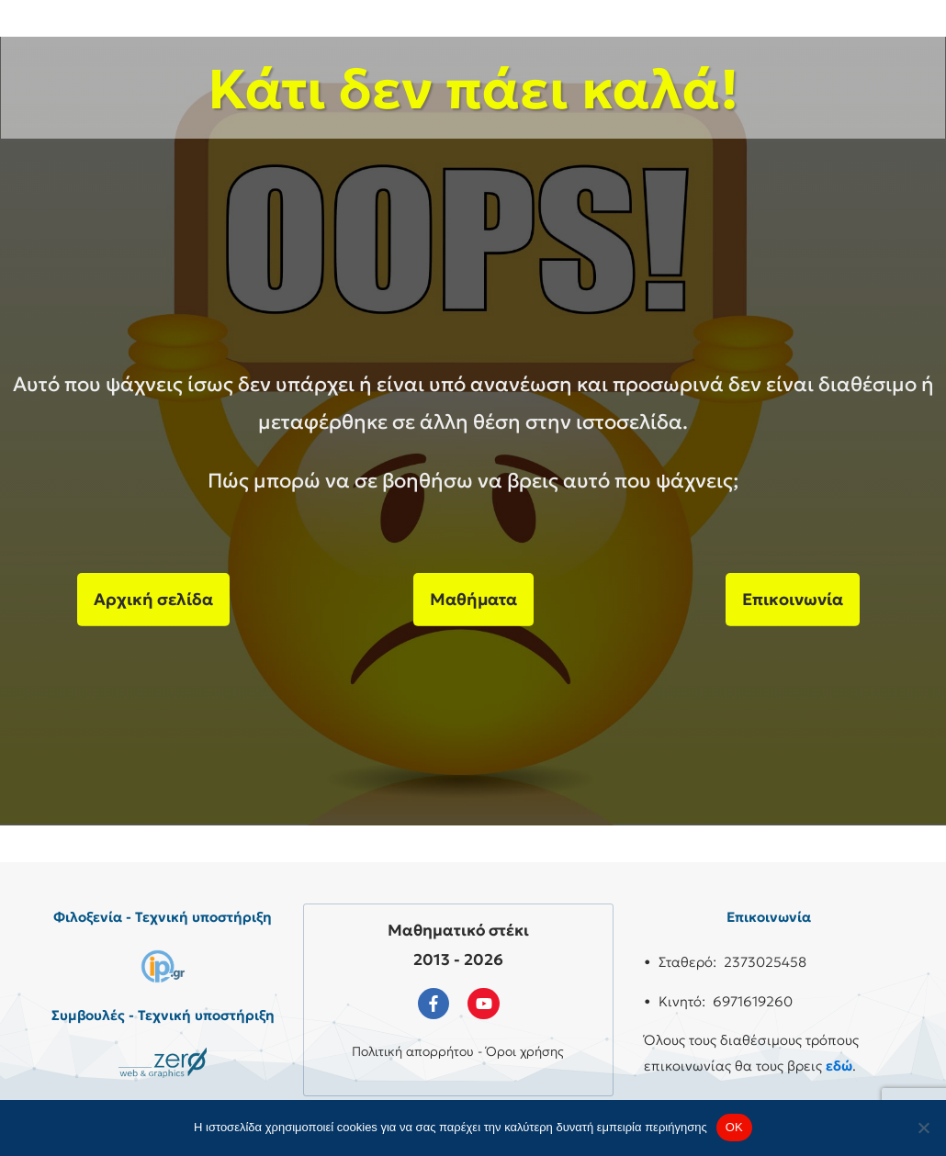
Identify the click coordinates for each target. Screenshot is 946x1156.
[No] (923, 1127)
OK (734, 1127)
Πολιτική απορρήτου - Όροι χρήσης (458, 1051)
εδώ (839, 1065)
